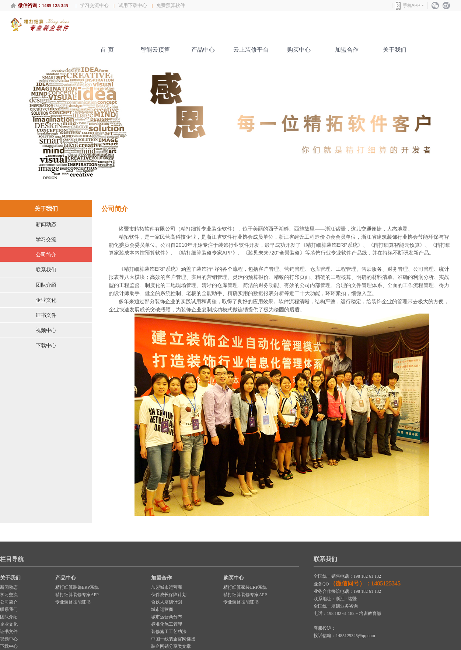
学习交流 (46, 239)
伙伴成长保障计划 (168, 594)
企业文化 (46, 300)
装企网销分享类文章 (171, 646)
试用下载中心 (132, 5)
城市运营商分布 (166, 616)
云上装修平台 (251, 49)
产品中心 (203, 49)
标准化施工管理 (166, 624)
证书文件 (46, 315)
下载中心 (46, 345)
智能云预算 (155, 49)
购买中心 (299, 49)
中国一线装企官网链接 (173, 639)
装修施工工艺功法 (168, 631)
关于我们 (394, 49)
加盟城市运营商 (166, 587)
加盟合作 (347, 49)
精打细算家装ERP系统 (245, 587)
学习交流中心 (94, 5)
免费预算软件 (170, 5)
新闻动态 (46, 224)
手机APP (411, 5)
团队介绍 (46, 285)
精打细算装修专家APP (77, 594)
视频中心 (46, 330)
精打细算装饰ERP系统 (77, 587)
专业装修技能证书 (73, 602)
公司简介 (46, 254)
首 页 (106, 49)
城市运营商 (162, 609)
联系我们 (46, 270)
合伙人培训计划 (166, 602)
